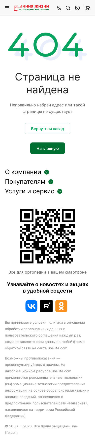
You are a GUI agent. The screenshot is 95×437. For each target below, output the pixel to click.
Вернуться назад (47, 128)
